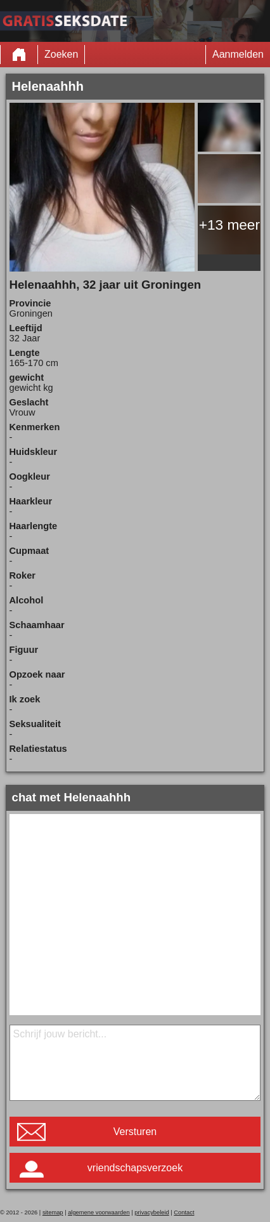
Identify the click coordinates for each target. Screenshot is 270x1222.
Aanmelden (238, 54)
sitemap (52, 1212)
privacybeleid (151, 1212)
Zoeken (61, 54)
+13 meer (229, 224)
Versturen (135, 1131)
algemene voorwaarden (99, 1212)
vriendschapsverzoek (135, 1167)
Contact (184, 1212)
